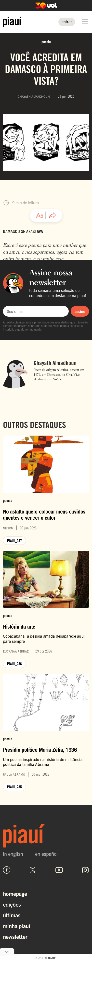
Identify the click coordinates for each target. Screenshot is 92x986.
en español (46, 853)
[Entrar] (66, 22)
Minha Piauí (16, 925)
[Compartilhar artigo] (52, 215)
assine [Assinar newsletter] (80, 311)
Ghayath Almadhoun (55, 363)
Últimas (11, 915)
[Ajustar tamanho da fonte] (40, 215)
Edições (12, 904)
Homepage (15, 893)
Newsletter (15, 936)
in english (13, 853)
